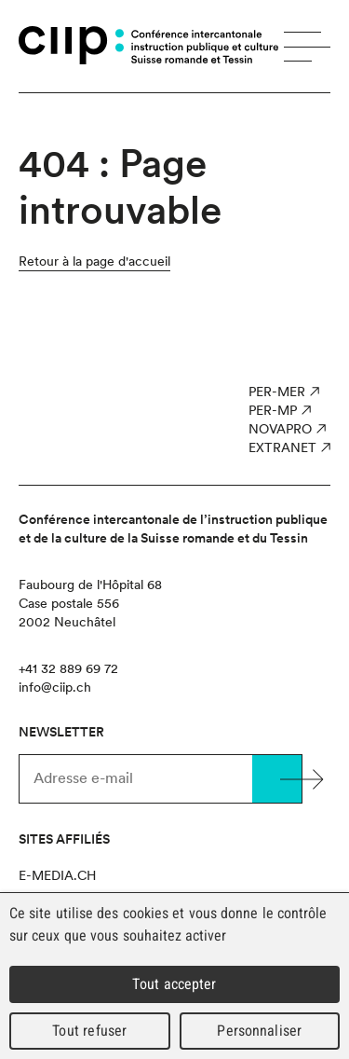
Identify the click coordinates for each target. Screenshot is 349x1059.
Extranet (282, 447)
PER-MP (272, 410)
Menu (307, 46)
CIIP (71, 45)
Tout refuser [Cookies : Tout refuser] (89, 1030)
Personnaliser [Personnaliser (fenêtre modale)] (259, 1030)
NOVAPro (280, 428)
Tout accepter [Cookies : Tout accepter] (174, 984)
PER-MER (276, 391)
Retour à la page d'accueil (94, 261)
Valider (277, 779)
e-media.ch (57, 875)
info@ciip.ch (55, 687)
